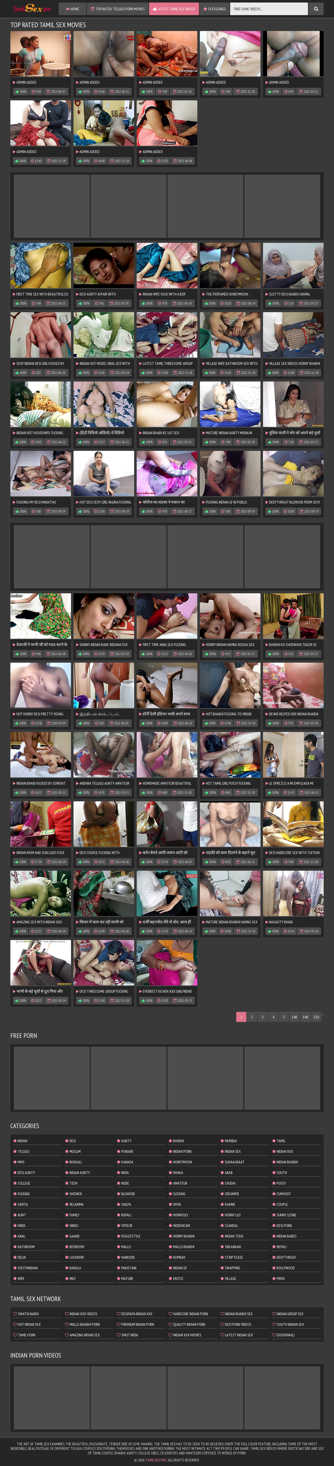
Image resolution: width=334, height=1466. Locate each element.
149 (305, 1016)
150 (316, 1016)
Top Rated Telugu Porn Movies (118, 8)
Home (72, 8)
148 (294, 1016)
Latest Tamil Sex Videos (174, 8)
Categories (214, 8)
